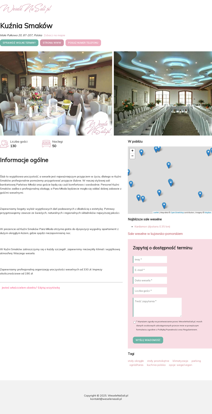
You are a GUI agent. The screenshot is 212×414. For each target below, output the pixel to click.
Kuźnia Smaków (26, 25)
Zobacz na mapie (54, 35)
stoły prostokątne (158, 360)
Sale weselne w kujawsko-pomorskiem (155, 234)
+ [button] (132, 151)
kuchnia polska (156, 365)
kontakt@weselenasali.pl (106, 399)
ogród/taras (136, 365)
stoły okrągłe (136, 360)
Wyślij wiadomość (148, 340)
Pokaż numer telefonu (83, 42)
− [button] (132, 156)
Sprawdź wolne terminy (19, 42)
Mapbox (208, 212)
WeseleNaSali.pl (118, 395)
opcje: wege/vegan (180, 365)
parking (196, 360)
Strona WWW (52, 42)
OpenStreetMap (177, 212)
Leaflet (156, 212)
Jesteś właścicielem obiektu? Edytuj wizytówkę (31, 287)
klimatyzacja (180, 360)
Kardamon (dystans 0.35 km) (152, 226)
